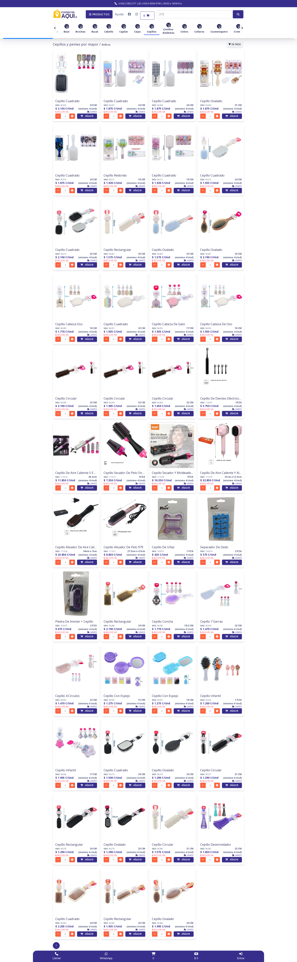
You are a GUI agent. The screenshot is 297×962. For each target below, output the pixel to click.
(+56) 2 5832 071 (125, 3)
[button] (99, 13)
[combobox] (195, 13)
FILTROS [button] (235, 43)
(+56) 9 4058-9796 (150, 3)
